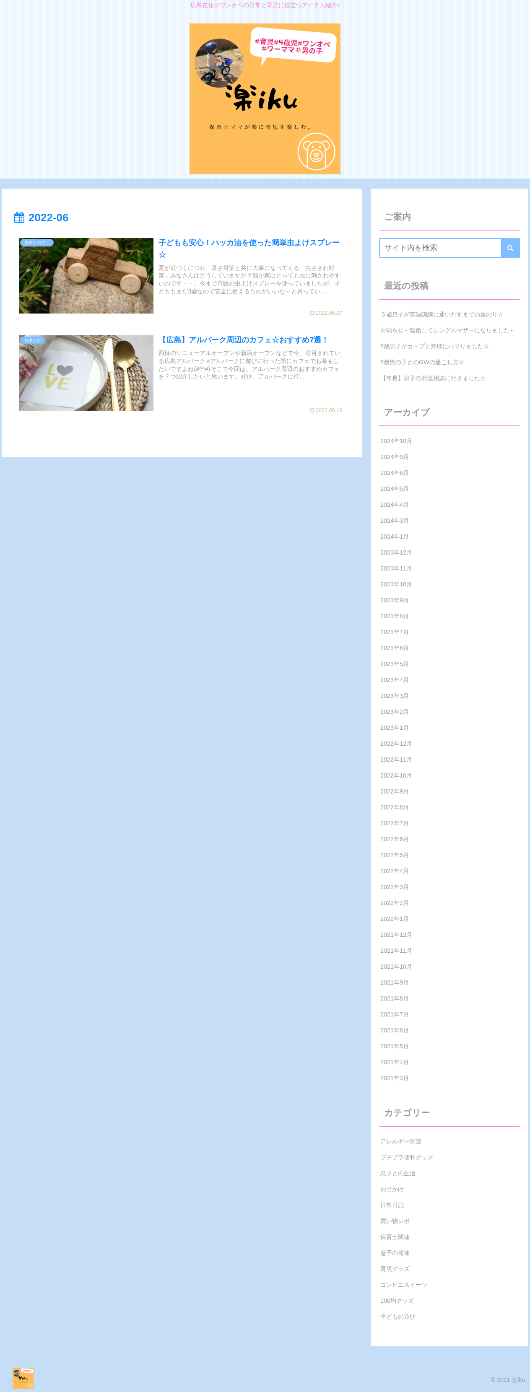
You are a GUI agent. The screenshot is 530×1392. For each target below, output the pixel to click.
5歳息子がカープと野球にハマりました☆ (434, 346)
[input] (449, 248)
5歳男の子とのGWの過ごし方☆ (422, 362)
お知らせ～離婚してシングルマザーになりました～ (447, 330)
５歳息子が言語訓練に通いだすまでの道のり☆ (442, 314)
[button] (510, 248)
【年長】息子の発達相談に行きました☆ (433, 378)
